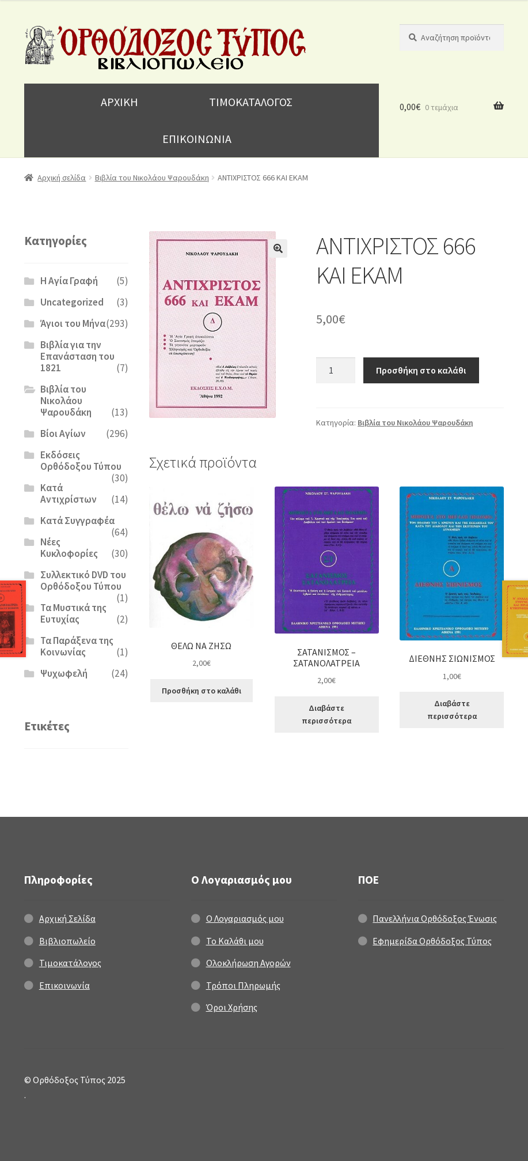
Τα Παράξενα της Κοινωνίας (76, 646)
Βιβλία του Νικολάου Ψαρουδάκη (152, 177)
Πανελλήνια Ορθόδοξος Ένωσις (435, 918)
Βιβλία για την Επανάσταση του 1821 (77, 356)
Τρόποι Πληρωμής (243, 985)
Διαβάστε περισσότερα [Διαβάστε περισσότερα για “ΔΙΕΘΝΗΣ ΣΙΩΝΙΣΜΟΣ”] (452, 710)
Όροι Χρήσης (231, 1007)
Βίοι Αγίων (63, 433)
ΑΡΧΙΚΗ (119, 102)
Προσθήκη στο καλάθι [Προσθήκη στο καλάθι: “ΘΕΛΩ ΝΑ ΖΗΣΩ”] (201, 690)
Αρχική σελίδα (61, 177)
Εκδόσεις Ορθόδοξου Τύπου (80, 460)
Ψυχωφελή (64, 673)
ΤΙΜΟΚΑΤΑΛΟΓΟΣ (251, 102)
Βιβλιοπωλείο (67, 941)
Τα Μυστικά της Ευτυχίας (73, 613)
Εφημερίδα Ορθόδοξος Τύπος (432, 941)
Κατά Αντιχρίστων (68, 493)
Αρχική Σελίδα (67, 918)
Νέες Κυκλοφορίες (69, 548)
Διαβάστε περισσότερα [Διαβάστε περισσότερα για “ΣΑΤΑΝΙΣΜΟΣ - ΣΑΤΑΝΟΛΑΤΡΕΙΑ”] (326, 714)
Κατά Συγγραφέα (77, 520)
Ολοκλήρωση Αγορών (248, 962)
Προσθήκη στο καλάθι (421, 370)
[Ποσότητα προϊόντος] (335, 370)
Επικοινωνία (64, 985)
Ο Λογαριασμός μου (245, 918)
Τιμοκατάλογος (70, 962)
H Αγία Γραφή (69, 280)
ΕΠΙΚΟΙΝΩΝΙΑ (196, 138)
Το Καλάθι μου (235, 941)
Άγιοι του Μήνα (72, 323)
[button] (278, 248)
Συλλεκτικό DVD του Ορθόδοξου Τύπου (83, 580)
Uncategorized (72, 302)
